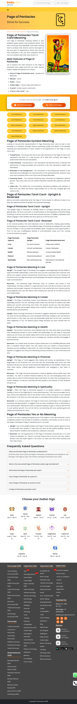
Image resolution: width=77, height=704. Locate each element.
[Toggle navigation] (8, 10)
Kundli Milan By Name (47, 572)
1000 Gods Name (45, 659)
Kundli (42, 592)
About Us (59, 583)
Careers (59, 580)
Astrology (27, 612)
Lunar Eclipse (28, 581)
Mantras (26, 655)
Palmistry (27, 621)
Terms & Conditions (62, 577)
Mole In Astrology (45, 643)
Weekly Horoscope (13, 642)
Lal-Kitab (43, 650)
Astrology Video (45, 653)
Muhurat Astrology (30, 596)
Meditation (43, 621)
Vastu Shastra (28, 640)
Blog (41, 624)
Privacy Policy (60, 573)
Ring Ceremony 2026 (14, 691)
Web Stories (44, 627)
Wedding (27, 605)
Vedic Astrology (29, 589)
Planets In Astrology (30, 649)
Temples (26, 618)
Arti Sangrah (44, 630)
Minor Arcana (21, 32)
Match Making (44, 599)
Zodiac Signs (44, 640)
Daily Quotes (44, 637)
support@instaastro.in (67, 615)
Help (57, 595)
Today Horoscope (13, 626)
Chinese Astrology (30, 592)
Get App (10, 5)
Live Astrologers (45, 586)
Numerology (28, 599)
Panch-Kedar (28, 662)
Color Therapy (44, 618)
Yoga (42, 614)
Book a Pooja (44, 577)
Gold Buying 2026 (13, 694)
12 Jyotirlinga (28, 659)
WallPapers (43, 634)
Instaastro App (45, 580)
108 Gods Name (45, 656)
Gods (25, 615)
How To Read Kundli (46, 596)
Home (9, 32)
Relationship (28, 602)
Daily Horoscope (45, 589)
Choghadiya (28, 624)
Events (58, 592)
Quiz (25, 571)
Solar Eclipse (28, 577)
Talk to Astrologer (61, 3)
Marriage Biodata (45, 602)
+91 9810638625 (61, 610)
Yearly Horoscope (13, 648)
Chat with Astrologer (42, 3)
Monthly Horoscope (13, 645)
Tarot (14, 32)
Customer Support (62, 570)
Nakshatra (27, 652)
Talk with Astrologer (46, 583)
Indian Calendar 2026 (29, 585)
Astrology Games (29, 574)
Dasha (42, 646)
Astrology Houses (46, 605)
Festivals (26, 608)
